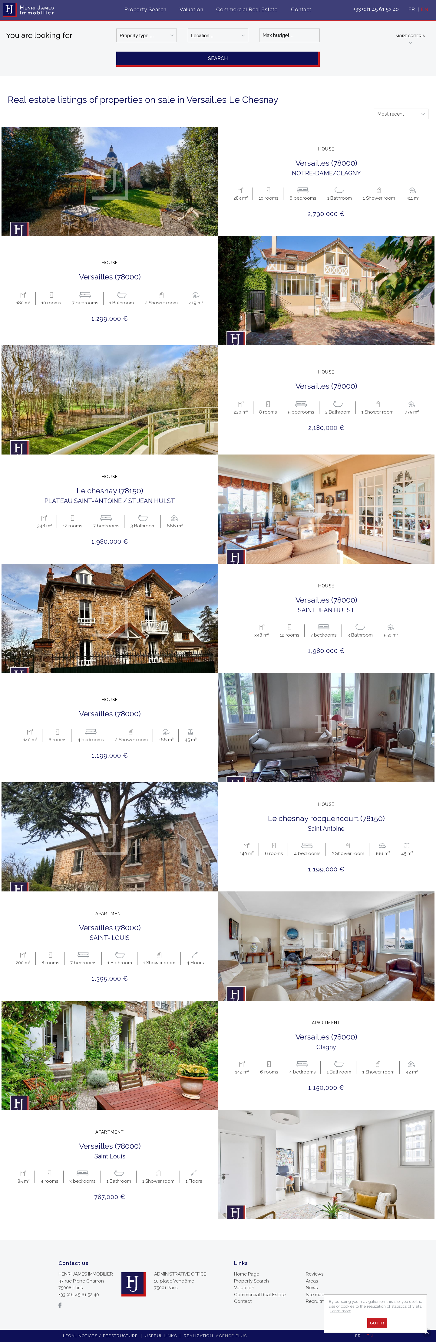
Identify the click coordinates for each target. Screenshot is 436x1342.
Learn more (340, 1311)
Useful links (161, 1336)
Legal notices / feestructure (100, 1336)
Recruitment (319, 1301)
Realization (216, 1336)
